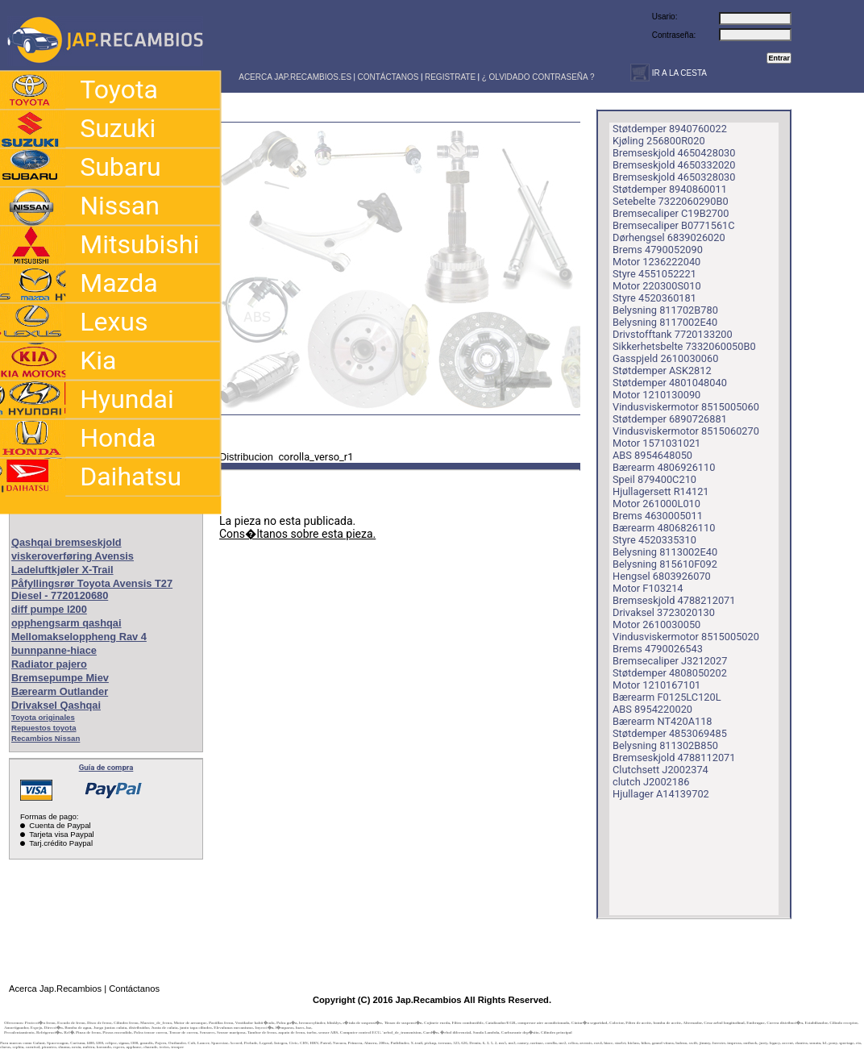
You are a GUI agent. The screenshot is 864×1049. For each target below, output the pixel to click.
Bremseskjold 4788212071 (674, 600)
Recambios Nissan (45, 738)
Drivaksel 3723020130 (664, 612)
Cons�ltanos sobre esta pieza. (297, 533)
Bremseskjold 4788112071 (674, 757)
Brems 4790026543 (658, 649)
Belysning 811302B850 (665, 745)
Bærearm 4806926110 (664, 467)
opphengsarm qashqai (66, 623)
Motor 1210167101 (656, 685)
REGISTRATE (450, 77)
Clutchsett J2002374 (660, 770)
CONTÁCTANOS (388, 77)
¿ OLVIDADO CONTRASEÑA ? (538, 77)
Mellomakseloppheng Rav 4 (79, 637)
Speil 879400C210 (654, 479)
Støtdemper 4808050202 (670, 673)
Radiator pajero (49, 664)
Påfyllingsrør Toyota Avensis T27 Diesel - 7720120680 (91, 589)
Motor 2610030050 (656, 624)
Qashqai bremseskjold (66, 542)
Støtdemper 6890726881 (670, 419)
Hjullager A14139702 (661, 794)
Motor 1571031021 (656, 443)
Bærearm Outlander (59, 691)
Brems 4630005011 (658, 516)
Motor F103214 (648, 588)
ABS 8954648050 (652, 455)
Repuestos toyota (44, 727)
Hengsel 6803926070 (662, 576)
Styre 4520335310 (654, 540)
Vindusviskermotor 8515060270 (686, 431)
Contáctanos (134, 988)
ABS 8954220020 (652, 709)
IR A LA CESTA (678, 73)
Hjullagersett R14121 (661, 491)
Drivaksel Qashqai (56, 705)
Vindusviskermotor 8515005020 (686, 637)
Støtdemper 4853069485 (670, 733)
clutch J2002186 (651, 782)
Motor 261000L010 (656, 503)
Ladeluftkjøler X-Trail (62, 570)
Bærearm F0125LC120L (667, 697)
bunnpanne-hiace (54, 650)
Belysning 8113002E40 (665, 552)
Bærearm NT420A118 (662, 721)
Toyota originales (43, 717)
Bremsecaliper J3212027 (670, 661)
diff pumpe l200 (49, 609)
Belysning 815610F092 (665, 564)
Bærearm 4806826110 (664, 528)
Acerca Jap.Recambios (55, 988)
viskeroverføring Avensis (72, 556)
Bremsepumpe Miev (60, 678)
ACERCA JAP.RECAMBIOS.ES (294, 77)
